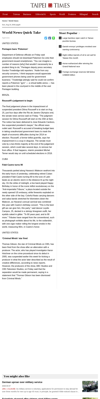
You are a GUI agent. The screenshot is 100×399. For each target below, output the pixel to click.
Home (4, 21)
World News (13, 21)
